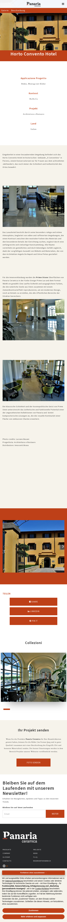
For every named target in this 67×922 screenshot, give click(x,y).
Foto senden (33, 762)
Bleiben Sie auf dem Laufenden (18, 807)
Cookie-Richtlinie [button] (42, 889)
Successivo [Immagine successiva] (63, 546)
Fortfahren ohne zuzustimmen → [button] (33, 873)
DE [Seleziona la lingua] (5, 866)
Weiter (55, 814)
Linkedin (33, 611)
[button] (63, 4)
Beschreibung (18, 10)
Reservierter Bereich (42, 861)
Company (6, 853)
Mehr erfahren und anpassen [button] (33, 917)
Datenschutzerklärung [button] (14, 881)
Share (33, 601)
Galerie (5, 10)
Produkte (7, 850)
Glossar (6, 857)
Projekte (37, 850)
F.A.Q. (35, 857)
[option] (33, 546)
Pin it (33, 621)
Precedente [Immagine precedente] (4, 546)
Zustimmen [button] (33, 910)
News (35, 853)
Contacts (7, 861)
